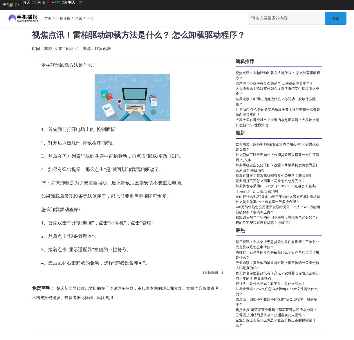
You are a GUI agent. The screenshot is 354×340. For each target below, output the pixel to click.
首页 (47, 19)
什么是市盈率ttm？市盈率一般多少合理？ (267, 202)
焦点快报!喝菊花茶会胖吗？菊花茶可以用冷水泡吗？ (276, 310)
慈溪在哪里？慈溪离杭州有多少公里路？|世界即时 (274, 176)
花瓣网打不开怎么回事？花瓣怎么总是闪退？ (270, 181)
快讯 (78, 19)
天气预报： (11, 5)
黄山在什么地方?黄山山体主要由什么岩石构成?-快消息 (278, 197)
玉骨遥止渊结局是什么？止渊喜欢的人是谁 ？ (271, 315)
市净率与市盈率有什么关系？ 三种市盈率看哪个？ (274, 83)
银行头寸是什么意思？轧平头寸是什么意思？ (270, 284)
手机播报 (63, 19)
